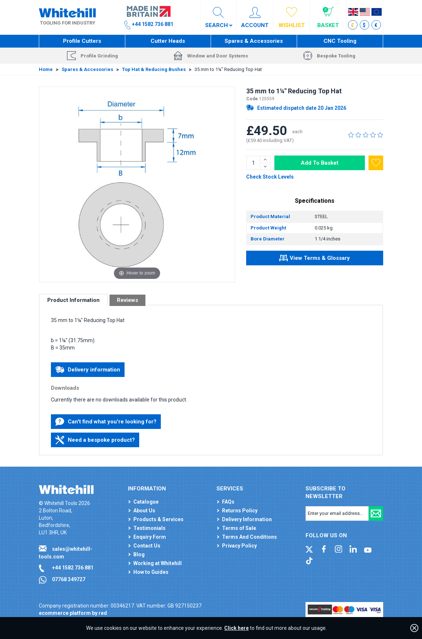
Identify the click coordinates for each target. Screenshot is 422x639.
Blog (139, 554)
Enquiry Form (149, 537)
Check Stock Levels (270, 177)
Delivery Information (247, 519)
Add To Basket (319, 163)
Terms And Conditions (249, 537)
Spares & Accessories (254, 41)
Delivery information (87, 369)
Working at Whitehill (157, 563)
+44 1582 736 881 (72, 568)
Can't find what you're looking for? (105, 422)
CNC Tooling (339, 41)
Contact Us (146, 546)
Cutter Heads (168, 41)
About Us (144, 510)
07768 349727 (68, 579)
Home (46, 69)
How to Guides (151, 572)
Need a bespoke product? (95, 440)
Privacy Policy (239, 546)
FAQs (228, 502)
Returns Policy (240, 510)
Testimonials (149, 528)
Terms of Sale (239, 528)
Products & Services (158, 519)
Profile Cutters (82, 41)
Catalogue (146, 502)
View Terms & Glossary (314, 259)
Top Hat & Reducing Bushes (154, 69)
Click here (236, 628)
